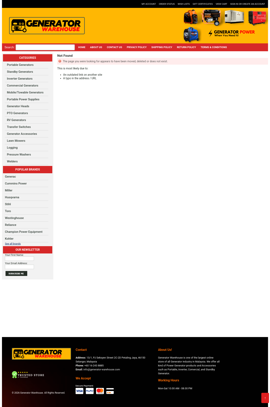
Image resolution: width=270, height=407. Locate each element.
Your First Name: (14, 254)
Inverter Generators (20, 78)
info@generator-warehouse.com (98, 369)
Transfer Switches (19, 127)
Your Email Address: (16, 263)
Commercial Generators (22, 85)
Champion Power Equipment (23, 232)
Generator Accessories (22, 134)
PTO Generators (17, 113)
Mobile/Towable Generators (25, 92)
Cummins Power (16, 183)
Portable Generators (20, 65)
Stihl (8, 204)
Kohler (9, 238)
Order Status (167, 4)
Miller (8, 190)
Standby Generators (20, 72)
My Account (149, 4)
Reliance (10, 225)
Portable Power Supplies (23, 99)
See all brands (13, 243)
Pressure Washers (19, 154)
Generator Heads (18, 106)
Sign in (234, 4)
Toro (8, 211)
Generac (10, 176)
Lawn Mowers (16, 140)
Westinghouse (14, 218)
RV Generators (16, 120)
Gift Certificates (203, 4)
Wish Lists (184, 4)
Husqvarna (12, 197)
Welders (12, 161)
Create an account (253, 4)
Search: (10, 47)
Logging (12, 147)
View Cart (221, 4)
